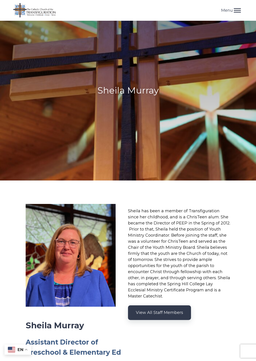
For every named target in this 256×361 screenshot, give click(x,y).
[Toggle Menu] (237, 10)
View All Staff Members (159, 312)
